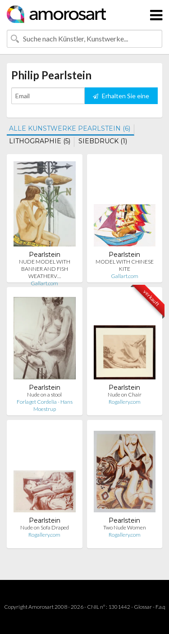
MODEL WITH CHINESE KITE (125, 265)
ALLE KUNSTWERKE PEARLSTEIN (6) (69, 128)
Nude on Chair (125, 394)
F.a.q (160, 606)
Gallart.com (44, 283)
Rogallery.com (125, 401)
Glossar (143, 606)
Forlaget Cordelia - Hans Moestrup (45, 405)
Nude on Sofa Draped (44, 527)
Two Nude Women (124, 527)
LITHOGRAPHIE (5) (39, 141)
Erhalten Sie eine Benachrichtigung (121, 98)
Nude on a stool (44, 394)
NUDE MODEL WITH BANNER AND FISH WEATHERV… (44, 268)
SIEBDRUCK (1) (102, 141)
